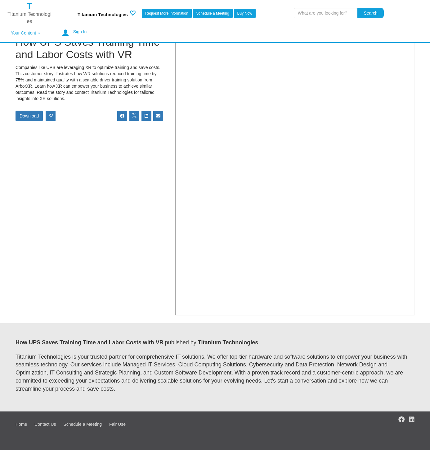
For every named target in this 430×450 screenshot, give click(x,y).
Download (29, 115)
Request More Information (166, 13)
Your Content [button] (25, 32)
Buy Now (244, 13)
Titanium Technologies (103, 14)
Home (21, 424)
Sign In (80, 31)
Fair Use (117, 424)
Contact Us (45, 424)
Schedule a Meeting (212, 13)
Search (370, 13)
